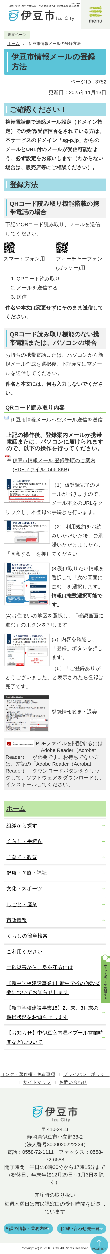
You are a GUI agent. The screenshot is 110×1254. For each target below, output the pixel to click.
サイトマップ (37, 1082)
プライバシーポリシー (86, 1074)
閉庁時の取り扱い (55, 1195)
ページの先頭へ (99, 1245)
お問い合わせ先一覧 (80, 1228)
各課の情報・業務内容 (26, 1228)
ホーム (13, 43)
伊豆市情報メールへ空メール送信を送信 (57, 420)
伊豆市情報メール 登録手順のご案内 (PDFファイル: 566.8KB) (54, 465)
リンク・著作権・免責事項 (28, 1074)
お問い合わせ (73, 1082)
